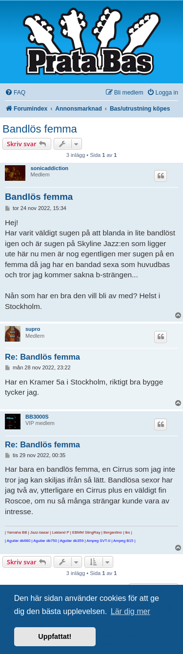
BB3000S (37, 417)
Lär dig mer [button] (130, 611)
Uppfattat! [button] (54, 636)
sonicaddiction (49, 168)
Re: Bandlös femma (42, 356)
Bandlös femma (39, 129)
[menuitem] (15, 92)
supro (33, 329)
